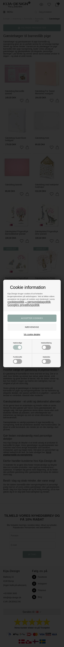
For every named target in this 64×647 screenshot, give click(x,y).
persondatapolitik (39, 302)
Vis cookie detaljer (32, 334)
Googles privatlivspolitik (24, 305)
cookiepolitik (16, 302)
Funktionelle (17, 360)
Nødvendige (17, 346)
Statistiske (46, 360)
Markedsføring (46, 346)
